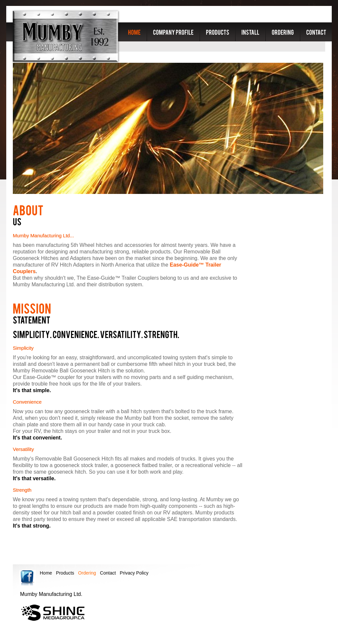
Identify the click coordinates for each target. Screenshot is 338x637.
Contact (108, 573)
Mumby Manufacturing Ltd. (65, 36)
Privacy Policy (134, 573)
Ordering (87, 573)
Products (65, 573)
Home (46, 573)
